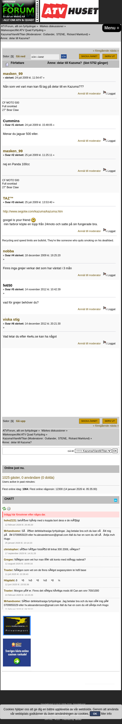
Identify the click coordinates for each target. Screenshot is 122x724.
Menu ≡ (111, 27)
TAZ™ (8, 198)
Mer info (106, 713)
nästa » (114, 50)
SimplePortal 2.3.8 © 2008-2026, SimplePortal (63, 704)
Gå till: (71, 451)
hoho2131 (10, 520)
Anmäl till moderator (89, 93)
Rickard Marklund (77, 34)
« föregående (101, 50)
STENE (60, 34)
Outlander (48, 34)
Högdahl (9, 580)
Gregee (8, 559)
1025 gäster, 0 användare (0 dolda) (28, 477)
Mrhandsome (12, 530)
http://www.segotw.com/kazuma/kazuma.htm (33, 211)
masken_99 (13, 73)
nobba (8, 251)
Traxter (8, 570)
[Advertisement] (60, 382)
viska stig (11, 319)
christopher (11, 549)
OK (95, 713)
